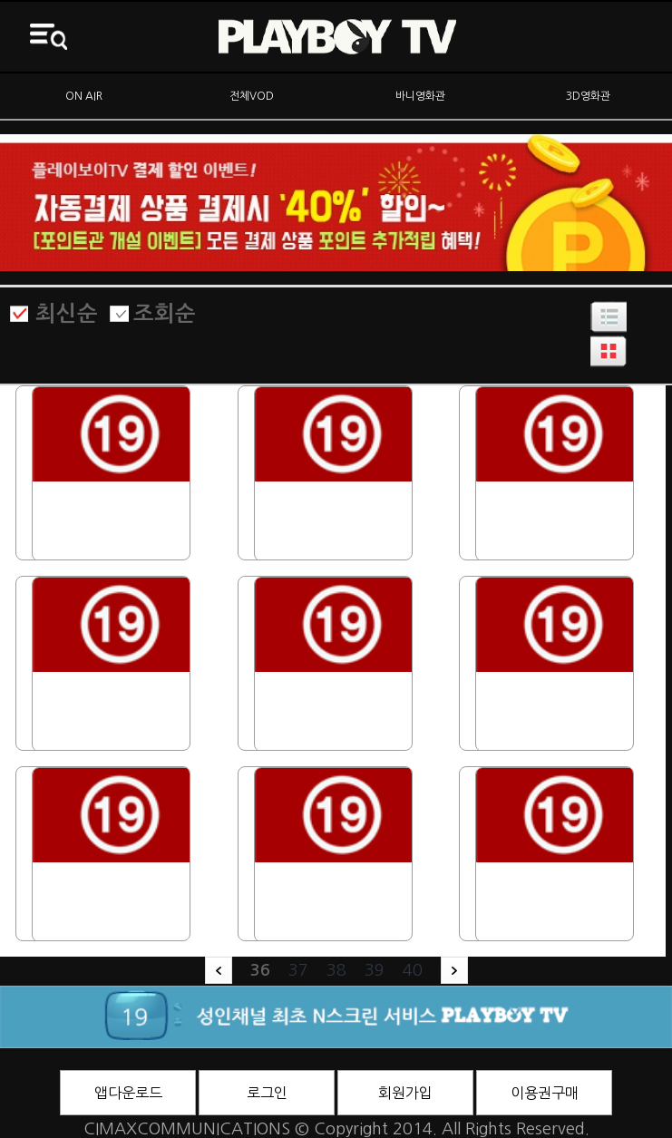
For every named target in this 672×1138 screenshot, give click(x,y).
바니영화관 (420, 96)
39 (375, 970)
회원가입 (405, 1092)
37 (298, 970)
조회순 (164, 313)
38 (336, 970)
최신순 (66, 313)
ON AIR (83, 96)
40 (413, 970)
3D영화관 (588, 96)
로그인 (267, 1092)
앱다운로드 (128, 1092)
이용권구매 (545, 1092)
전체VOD (251, 96)
